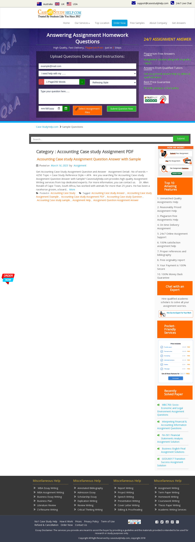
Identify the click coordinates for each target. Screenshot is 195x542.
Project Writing (124, 492)
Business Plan (43, 500)
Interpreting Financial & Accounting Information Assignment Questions (172, 425)
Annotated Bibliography (88, 488)
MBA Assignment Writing (49, 492)
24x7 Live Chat (181, 3)
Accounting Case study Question (124, 196)
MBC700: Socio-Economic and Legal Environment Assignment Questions (170, 409)
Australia (45, 4)
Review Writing (83, 505)
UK (59, 4)
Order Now (120, 23)
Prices (78, 521)
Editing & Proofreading (128, 509)
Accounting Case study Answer (108, 193)
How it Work (66, 521)
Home (66, 23)
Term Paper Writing (167, 492)
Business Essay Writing (48, 496)
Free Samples (137, 23)
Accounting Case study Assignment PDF (82, 196)
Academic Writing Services (170, 509)
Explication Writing (85, 500)
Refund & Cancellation (46, 524)
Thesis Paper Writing (167, 505)
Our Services (82, 23)
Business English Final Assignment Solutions (173, 450)
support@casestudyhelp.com (150, 3)
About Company (158, 23)
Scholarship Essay (85, 496)
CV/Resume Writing (46, 509)
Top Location (102, 23)
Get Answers (179, 23)
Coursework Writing (167, 500)
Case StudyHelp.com (47, 126)
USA (72, 4)
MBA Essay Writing (46, 488)
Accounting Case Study (63, 193)
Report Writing (123, 488)
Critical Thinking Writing (88, 509)
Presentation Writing (127, 500)
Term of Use (108, 521)
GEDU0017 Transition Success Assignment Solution (171, 462)
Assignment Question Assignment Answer (115, 200)
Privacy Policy (91, 521)
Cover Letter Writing (126, 505)
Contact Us (81, 524)
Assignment (80, 165)
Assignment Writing (167, 488)
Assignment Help (82, 200)
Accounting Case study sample (53, 200)
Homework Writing (166, 496)
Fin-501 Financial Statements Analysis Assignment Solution (170, 438)
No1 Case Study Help (45, 521)
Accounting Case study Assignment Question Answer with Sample (89, 159)
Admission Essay (85, 492)
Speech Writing (124, 496)
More (72, 189)
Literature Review (45, 505)
